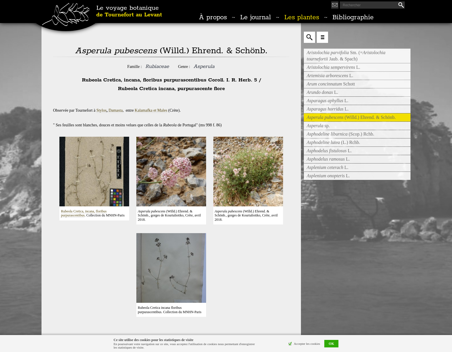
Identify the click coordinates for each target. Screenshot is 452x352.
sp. (318, 125)
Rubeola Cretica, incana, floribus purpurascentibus (83, 213)
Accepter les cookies (307, 343)
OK (331, 344)
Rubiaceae (157, 66)
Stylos (101, 110)
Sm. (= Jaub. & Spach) (346, 55)
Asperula (203, 66)
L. (333, 67)
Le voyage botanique (129, 11)
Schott (331, 83)
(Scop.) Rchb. (340, 134)
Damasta (115, 110)
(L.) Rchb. (333, 142)
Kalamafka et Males (151, 110)
